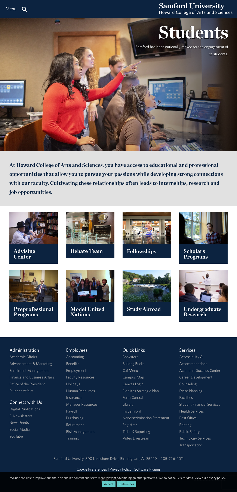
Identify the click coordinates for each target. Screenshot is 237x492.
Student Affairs (21, 390)
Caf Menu (130, 370)
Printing (185, 424)
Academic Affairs (23, 356)
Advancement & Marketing (30, 363)
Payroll (71, 411)
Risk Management (80, 431)
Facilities (186, 397)
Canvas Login (133, 383)
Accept (108, 484)
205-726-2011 (172, 458)
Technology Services (195, 438)
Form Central (133, 397)
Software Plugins (147, 469)
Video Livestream (136, 438)
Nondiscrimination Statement (146, 417)
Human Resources (80, 390)
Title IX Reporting (136, 431)
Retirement (75, 424)
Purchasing (74, 417)
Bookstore (130, 356)
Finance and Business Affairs (32, 377)
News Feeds (19, 422)
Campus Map (133, 377)
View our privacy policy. (210, 478)
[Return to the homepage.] (196, 12)
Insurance (73, 397)
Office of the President (27, 383)
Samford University (69, 458)
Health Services (191, 411)
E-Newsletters (20, 415)
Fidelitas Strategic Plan (141, 390)
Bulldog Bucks (133, 363)
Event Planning (190, 390)
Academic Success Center (199, 370)
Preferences (126, 484)
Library (128, 404)
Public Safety (189, 431)
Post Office (188, 417)
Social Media (19, 429)
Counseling (188, 383)
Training (72, 438)
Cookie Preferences (92, 469)
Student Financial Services (199, 404)
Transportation (191, 445)
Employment (76, 370)
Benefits (72, 363)
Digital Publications (24, 409)
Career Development (195, 377)
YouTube (16, 436)
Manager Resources (82, 404)
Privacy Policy (121, 469)
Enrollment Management (29, 370)
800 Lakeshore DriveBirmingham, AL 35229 (121, 458)
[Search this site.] (24, 9)
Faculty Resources (80, 377)
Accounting (75, 356)
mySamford (132, 411)
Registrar (130, 424)
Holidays (73, 383)
